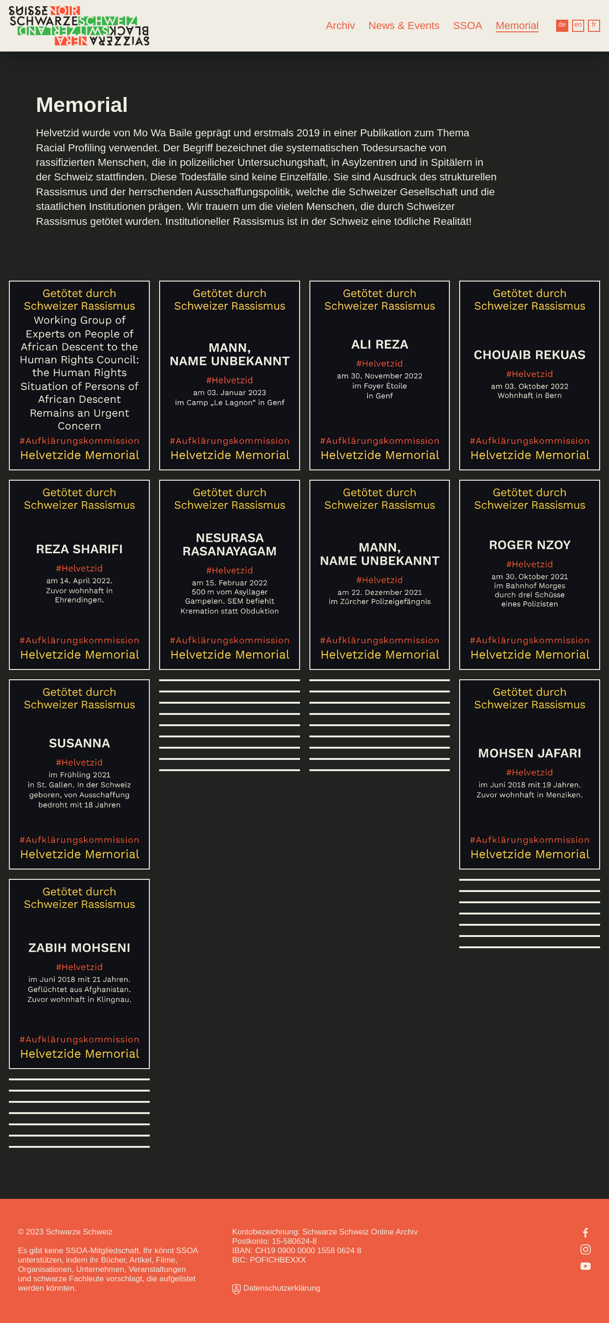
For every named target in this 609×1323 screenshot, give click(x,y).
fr (594, 24)
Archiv (340, 25)
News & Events (404, 25)
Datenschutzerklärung (276, 1289)
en (578, 24)
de (562, 24)
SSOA (467, 25)
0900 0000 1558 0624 (316, 1250)
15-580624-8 (294, 1241)
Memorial (517, 25)
